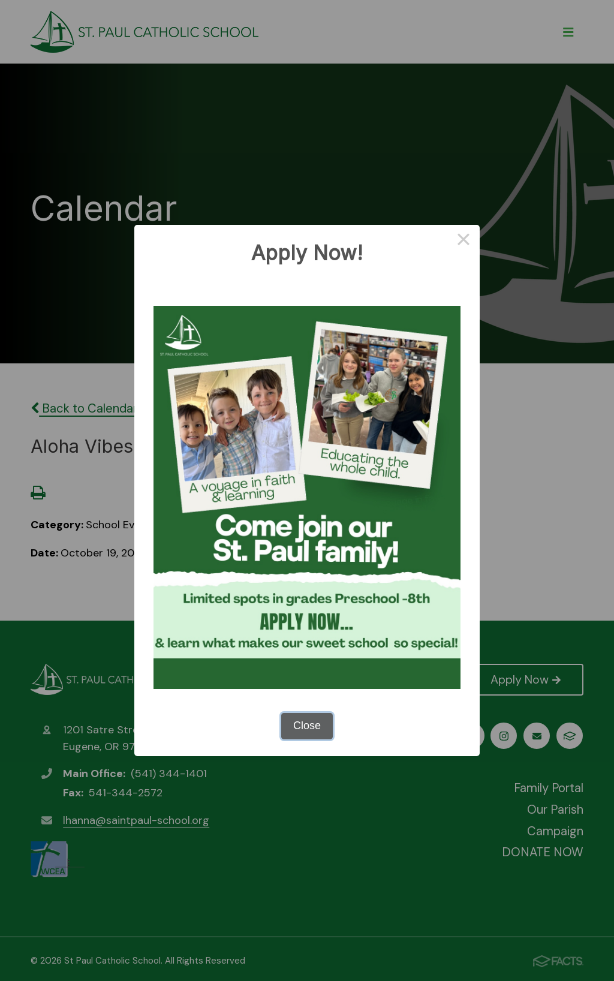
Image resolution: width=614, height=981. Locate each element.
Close (307, 726)
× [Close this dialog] (463, 241)
